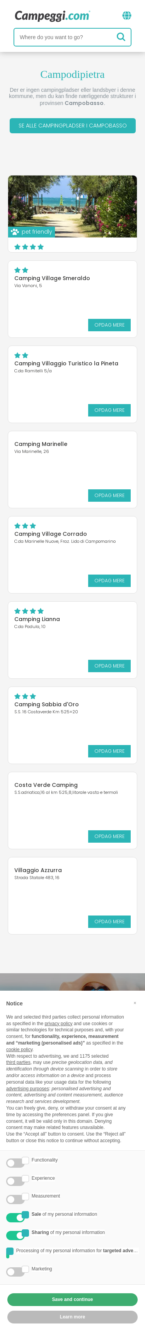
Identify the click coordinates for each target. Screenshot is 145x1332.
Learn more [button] (72, 1317)
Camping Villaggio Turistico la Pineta (66, 363)
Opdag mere (109, 325)
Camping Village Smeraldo (52, 278)
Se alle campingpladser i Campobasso (73, 125)
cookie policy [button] (19, 1049)
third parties (18, 1062)
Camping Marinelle (40, 444)
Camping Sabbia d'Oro (46, 704)
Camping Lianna (37, 619)
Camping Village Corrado (50, 534)
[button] (135, 1003)
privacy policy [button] (58, 1023)
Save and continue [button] (72, 1299)
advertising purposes (27, 1088)
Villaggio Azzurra (38, 870)
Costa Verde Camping (46, 785)
